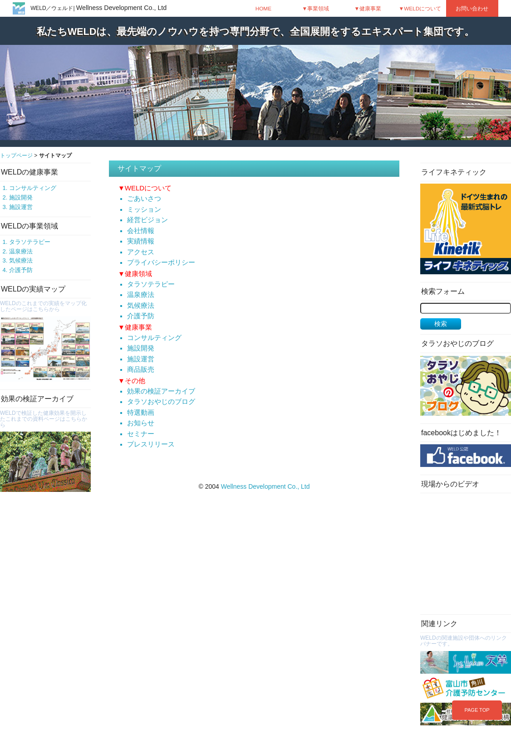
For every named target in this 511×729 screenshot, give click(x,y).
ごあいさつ (144, 198)
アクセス (140, 252)
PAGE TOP (476, 710)
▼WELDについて (420, 8)
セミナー (140, 433)
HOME (263, 8)
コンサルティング (32, 188)
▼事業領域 (315, 8)
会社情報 (140, 230)
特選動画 (140, 412)
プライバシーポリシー (161, 262)
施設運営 (21, 207)
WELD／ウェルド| (98, 8)
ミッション (144, 209)
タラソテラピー (29, 241)
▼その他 (131, 380)
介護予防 (21, 270)
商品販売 (140, 369)
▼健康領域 (135, 273)
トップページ (16, 155)
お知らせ (140, 423)
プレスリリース (151, 444)
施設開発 (21, 197)
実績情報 (140, 241)
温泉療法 (21, 251)
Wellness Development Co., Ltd (265, 486)
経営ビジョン (147, 220)
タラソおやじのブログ (161, 401)
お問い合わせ (472, 8)
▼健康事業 (368, 8)
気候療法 (21, 260)
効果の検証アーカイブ (161, 391)
